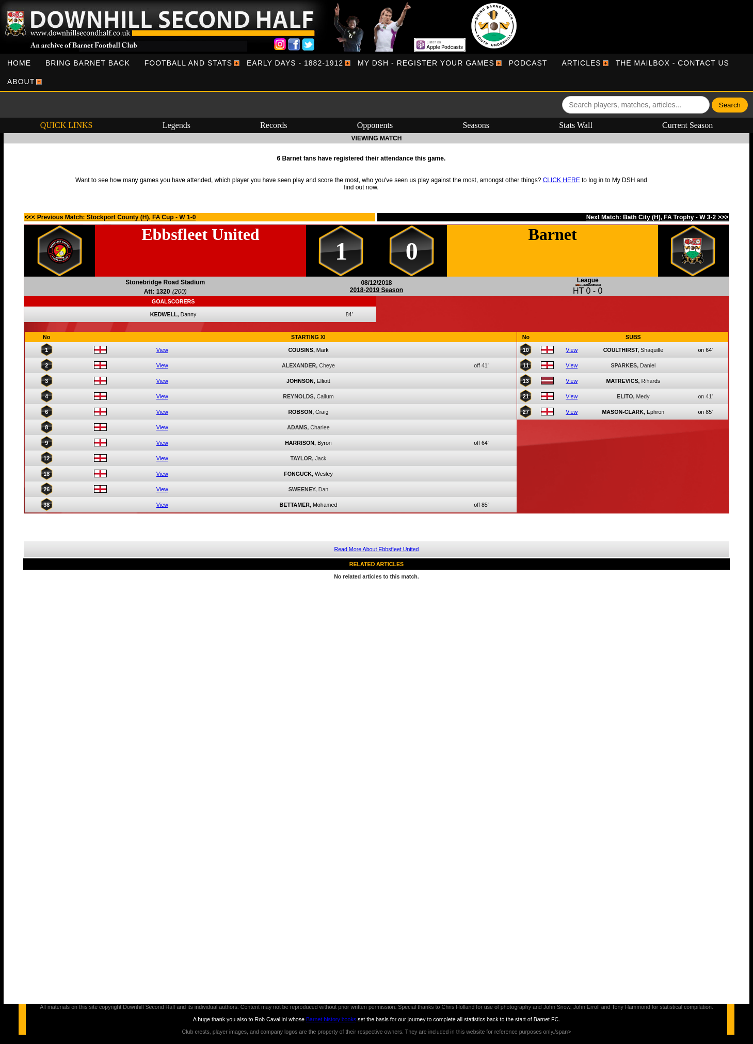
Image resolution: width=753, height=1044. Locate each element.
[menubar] (376, 72)
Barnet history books (331, 1019)
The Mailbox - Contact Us (672, 63)
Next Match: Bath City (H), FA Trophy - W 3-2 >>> (657, 217)
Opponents (375, 125)
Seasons (475, 125)
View (162, 350)
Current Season (687, 125)
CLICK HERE (561, 180)
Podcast (528, 63)
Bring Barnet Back (87, 63)
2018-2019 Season (376, 290)
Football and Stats (188, 63)
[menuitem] (19, 63)
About (21, 81)
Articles (581, 63)
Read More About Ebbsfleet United (376, 549)
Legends (176, 125)
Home (19, 63)
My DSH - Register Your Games (426, 63)
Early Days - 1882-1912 (295, 63)
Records (273, 125)
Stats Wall (575, 125)
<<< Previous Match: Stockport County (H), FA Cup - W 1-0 (110, 217)
